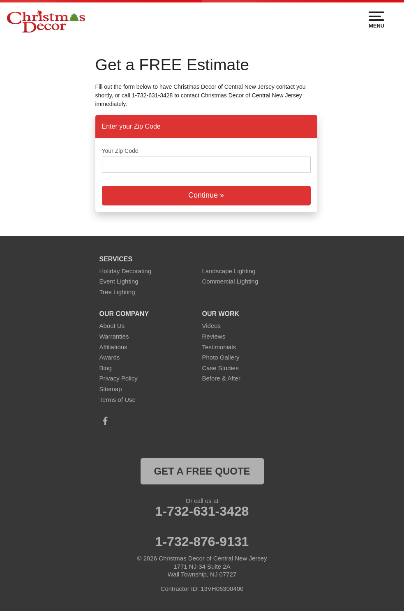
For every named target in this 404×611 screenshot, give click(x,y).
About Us (112, 325)
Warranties (114, 336)
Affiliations (113, 347)
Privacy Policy (118, 378)
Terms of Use (117, 399)
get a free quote (202, 471)
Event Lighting (119, 281)
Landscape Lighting (229, 270)
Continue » (206, 195)
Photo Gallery (221, 357)
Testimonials (219, 347)
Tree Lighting (117, 291)
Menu (376, 20)
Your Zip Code (120, 151)
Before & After (221, 378)
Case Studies (220, 367)
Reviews (214, 336)
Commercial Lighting (230, 281)
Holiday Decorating (125, 270)
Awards (109, 357)
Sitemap (110, 388)
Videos (211, 325)
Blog (105, 367)
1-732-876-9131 (202, 541)
